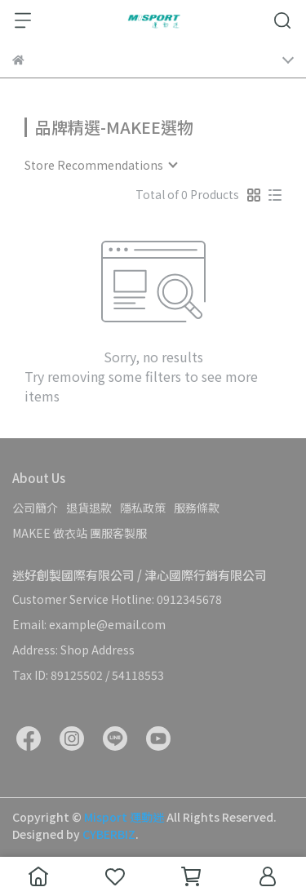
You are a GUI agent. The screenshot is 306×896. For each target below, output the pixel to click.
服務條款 (197, 507)
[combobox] (100, 165)
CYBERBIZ (108, 834)
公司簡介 (35, 507)
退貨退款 (89, 507)
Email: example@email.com (89, 624)
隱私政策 (143, 507)
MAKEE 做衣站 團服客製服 (79, 533)
